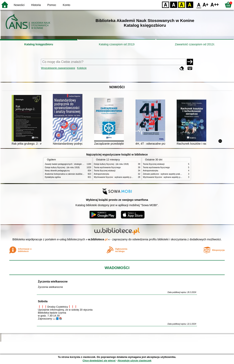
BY (190, 4)
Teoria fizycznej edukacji (105, 171)
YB (181, 4)
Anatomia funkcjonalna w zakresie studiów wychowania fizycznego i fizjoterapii (79, 174)
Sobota (42, 301)
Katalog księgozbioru (38, 44)
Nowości (19, 5)
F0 (199, 4)
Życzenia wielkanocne (52, 281)
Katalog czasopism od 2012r (117, 44)
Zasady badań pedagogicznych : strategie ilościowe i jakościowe (73, 164)
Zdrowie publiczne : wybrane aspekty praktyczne (164, 174)
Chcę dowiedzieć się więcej (98, 360)
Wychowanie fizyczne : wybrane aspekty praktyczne (117, 177)
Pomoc (51, 5)
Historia (36, 5)
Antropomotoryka (101, 174)
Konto (66, 5)
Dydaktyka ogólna (53, 177)
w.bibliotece (98, 239)
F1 (205, 4)
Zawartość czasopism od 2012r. (195, 44)
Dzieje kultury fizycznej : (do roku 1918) (62, 167)
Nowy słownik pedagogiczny (57, 171)
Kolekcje (81, 67)
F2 (215, 4)
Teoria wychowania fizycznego (107, 167)
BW (173, 4)
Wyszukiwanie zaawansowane (58, 67)
